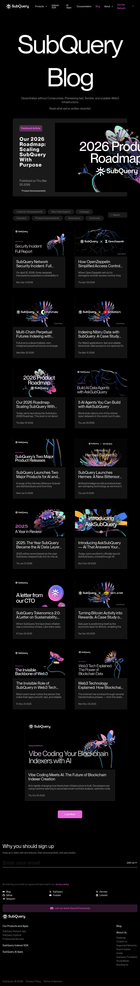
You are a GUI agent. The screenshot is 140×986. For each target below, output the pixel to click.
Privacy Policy (33, 981)
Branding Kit (122, 964)
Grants (119, 953)
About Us (121, 932)
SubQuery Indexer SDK (15, 945)
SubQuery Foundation (126, 957)
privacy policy (62, 884)
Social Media (122, 961)
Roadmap (121, 937)
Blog (118, 926)
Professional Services (13, 939)
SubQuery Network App (14, 931)
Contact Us (121, 941)
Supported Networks (126, 945)
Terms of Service (52, 981)
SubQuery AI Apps (13, 951)
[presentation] (27, 876)
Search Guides (123, 949)
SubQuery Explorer (12, 935)
